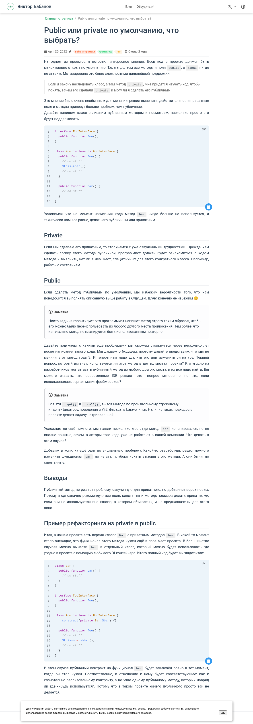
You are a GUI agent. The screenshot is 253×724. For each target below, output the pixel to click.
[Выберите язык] (232, 6)
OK (223, 712)
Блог (128, 6)
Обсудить (146, 6)
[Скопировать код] (208, 206)
